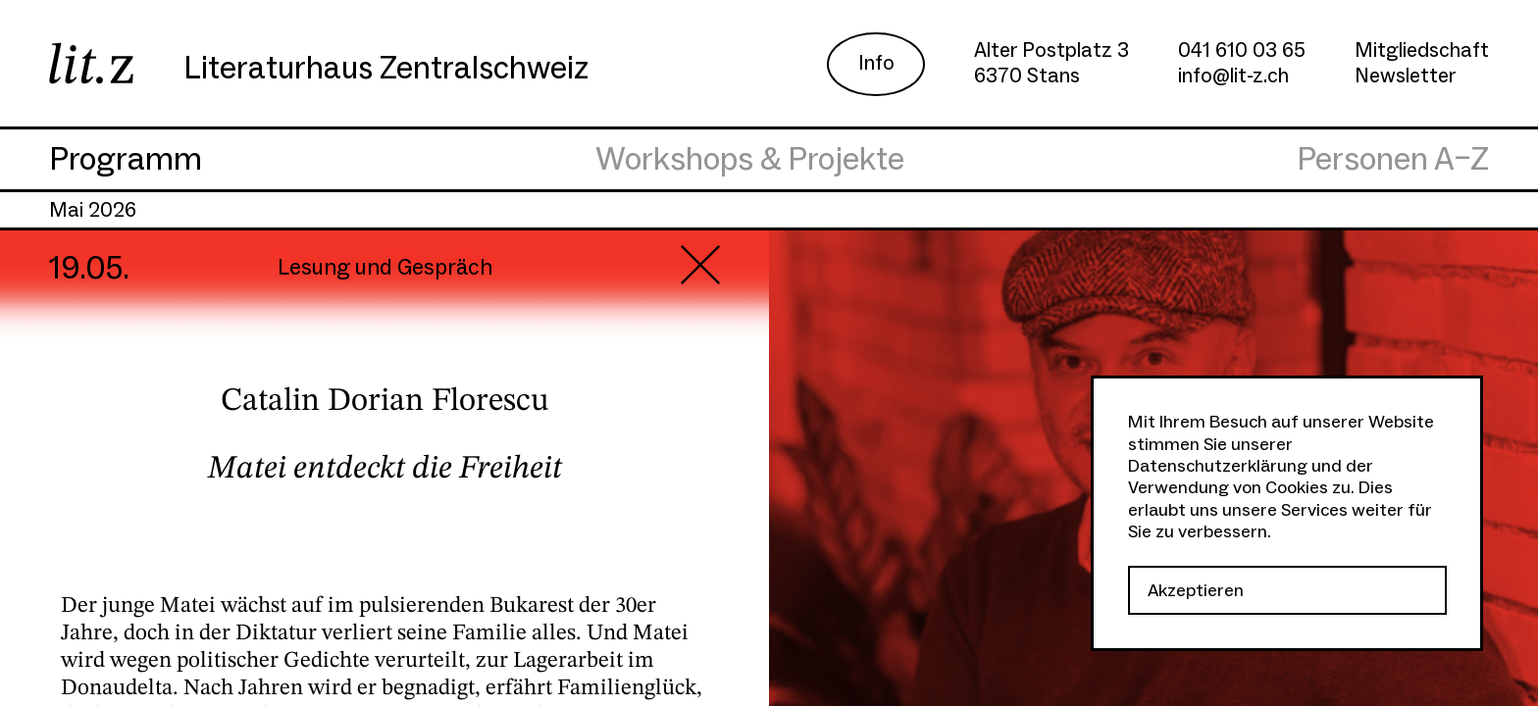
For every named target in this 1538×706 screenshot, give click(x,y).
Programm (125, 159)
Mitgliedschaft (1422, 50)
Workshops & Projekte (749, 159)
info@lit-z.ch (1233, 76)
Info (876, 63)
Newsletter (1406, 76)
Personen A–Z (1393, 159)
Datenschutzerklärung (1217, 466)
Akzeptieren (1196, 591)
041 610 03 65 (1242, 50)
